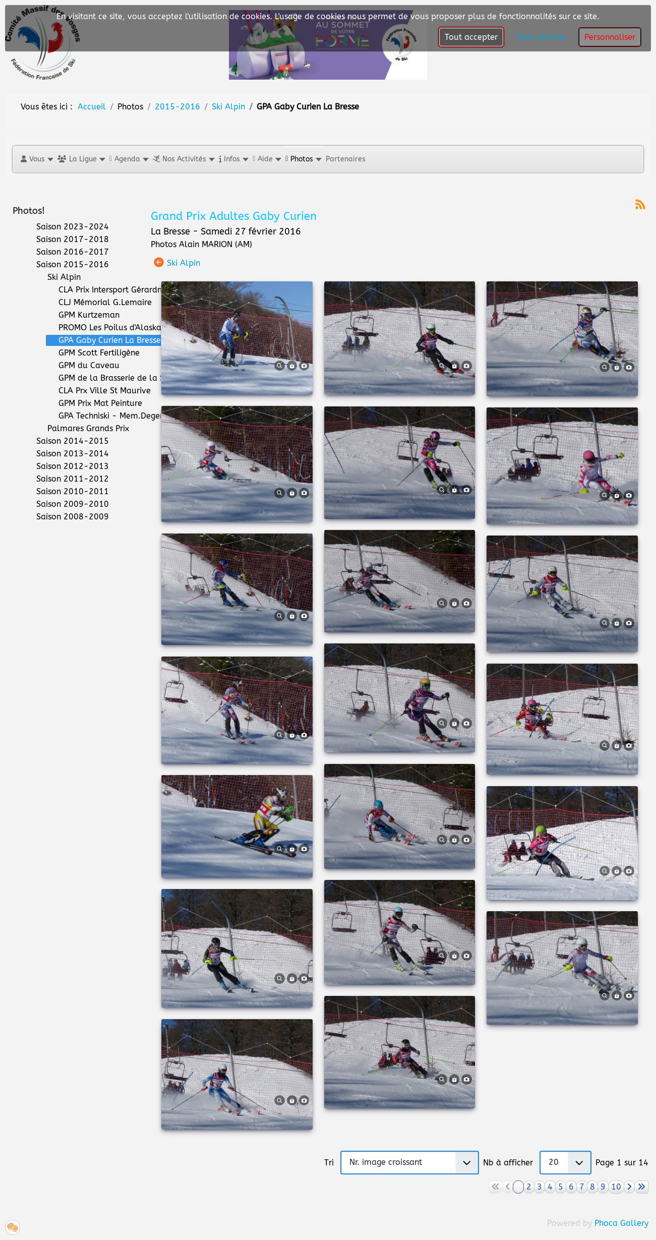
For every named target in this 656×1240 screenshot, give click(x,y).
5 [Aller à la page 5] (560, 1187)
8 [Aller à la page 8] (592, 1187)
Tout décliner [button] (541, 37)
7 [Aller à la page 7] (581, 1187)
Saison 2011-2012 (66, 479)
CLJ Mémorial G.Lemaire (99, 302)
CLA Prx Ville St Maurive (98, 390)
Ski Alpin (58, 277)
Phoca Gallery (621, 1223)
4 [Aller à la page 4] (550, 1187)
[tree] (74, 372)
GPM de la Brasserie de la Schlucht (119, 378)
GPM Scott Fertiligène (93, 353)
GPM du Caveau (83, 365)
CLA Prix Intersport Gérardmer (109, 290)
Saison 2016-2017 (66, 252)
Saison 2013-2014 (66, 453)
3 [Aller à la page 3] (539, 1187)
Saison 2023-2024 (66, 226)
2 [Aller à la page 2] (528, 1187)
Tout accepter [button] (471, 37)
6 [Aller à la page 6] (571, 1187)
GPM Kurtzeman (83, 315)
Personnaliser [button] (609, 37)
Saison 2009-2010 (66, 504)
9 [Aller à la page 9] (603, 1187)
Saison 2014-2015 (66, 441)
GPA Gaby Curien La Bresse (103, 340)
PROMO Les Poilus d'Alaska (103, 327)
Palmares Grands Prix (82, 428)
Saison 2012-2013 (66, 466)
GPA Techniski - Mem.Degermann (115, 416)
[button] (36, 159)
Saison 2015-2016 (66, 264)
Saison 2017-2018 (66, 239)
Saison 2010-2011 (66, 491)
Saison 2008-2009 (66, 516)
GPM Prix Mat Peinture (94, 403)
